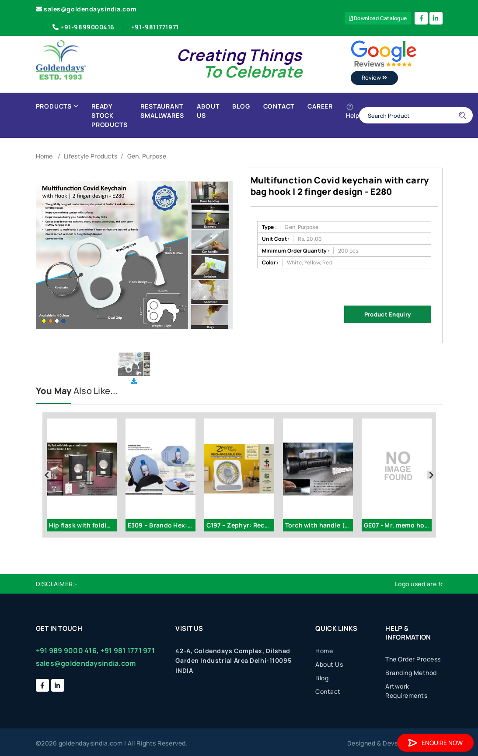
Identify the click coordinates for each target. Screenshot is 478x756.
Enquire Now (435, 742)
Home (44, 156)
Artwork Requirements (406, 691)
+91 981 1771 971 (128, 650)
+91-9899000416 (83, 27)
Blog (241, 106)
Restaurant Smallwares (162, 111)
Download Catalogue (378, 18)
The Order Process (413, 659)
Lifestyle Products (90, 156)
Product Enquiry (387, 314)
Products (57, 106)
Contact (279, 106)
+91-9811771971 (155, 27)
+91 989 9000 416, (67, 650)
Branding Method (411, 672)
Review (374, 77)
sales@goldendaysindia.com (86, 9)
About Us (208, 111)
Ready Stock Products (109, 115)
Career (320, 106)
